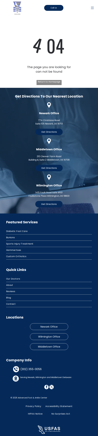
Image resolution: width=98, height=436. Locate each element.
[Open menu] (92, 7)
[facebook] (46, 387)
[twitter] (51, 387)
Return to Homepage (49, 81)
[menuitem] (49, 231)
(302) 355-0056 (31, 369)
